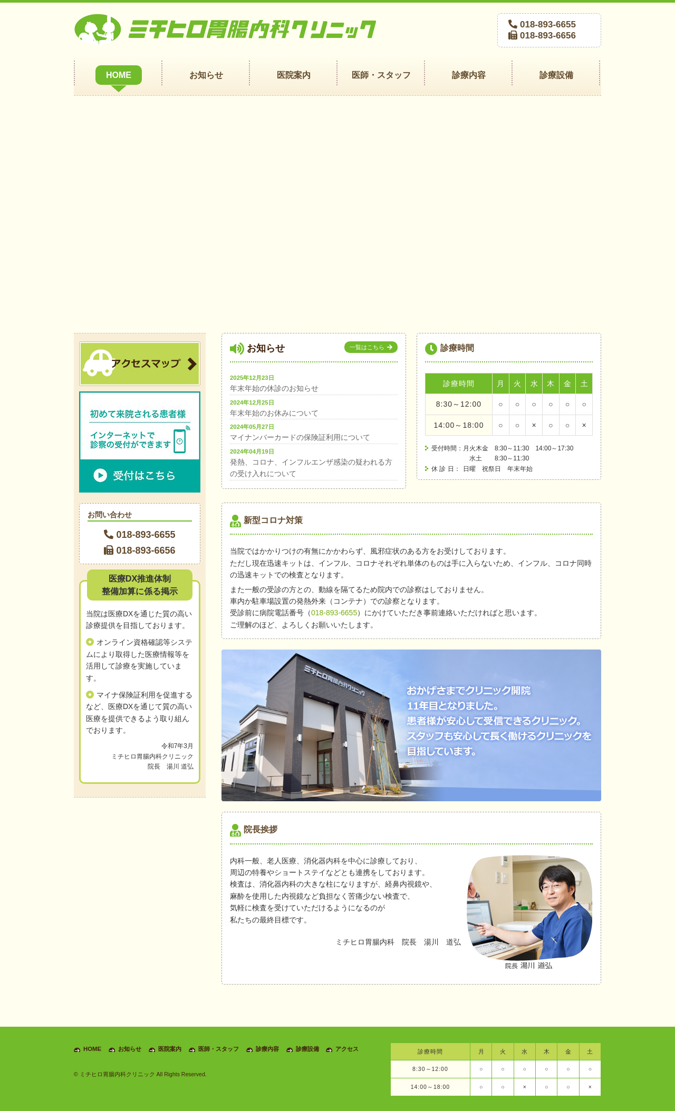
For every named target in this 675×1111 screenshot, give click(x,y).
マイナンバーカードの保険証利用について (300, 437)
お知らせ (129, 1049)
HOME (92, 1049)
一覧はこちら (367, 347)
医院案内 (169, 1049)
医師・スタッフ (218, 1049)
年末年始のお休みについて (274, 413)
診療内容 (267, 1049)
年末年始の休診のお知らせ (274, 388)
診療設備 (307, 1049)
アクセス (347, 1049)
